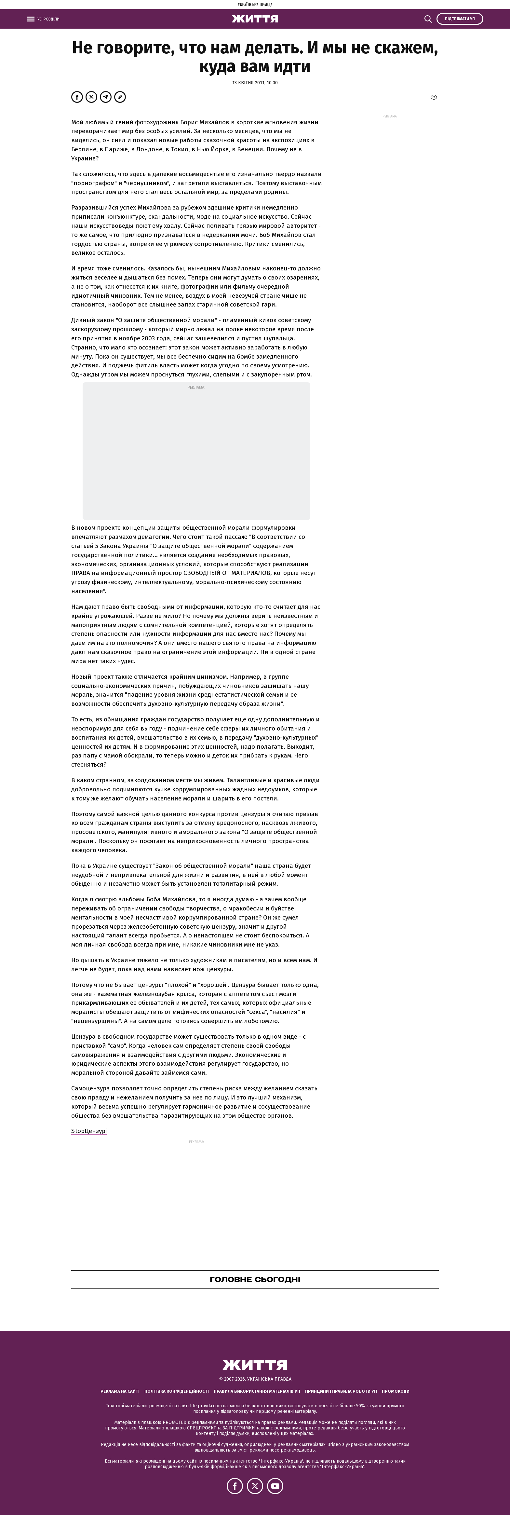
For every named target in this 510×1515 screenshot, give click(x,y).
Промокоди (395, 1391)
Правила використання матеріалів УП (257, 1391)
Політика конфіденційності (176, 1391)
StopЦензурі (89, 1131)
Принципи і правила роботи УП (341, 1391)
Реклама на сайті (120, 1391)
